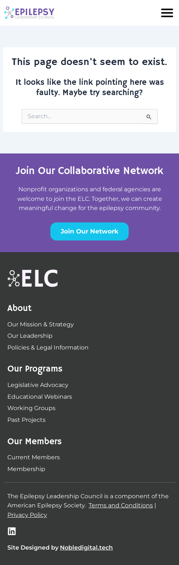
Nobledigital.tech (86, 547)
